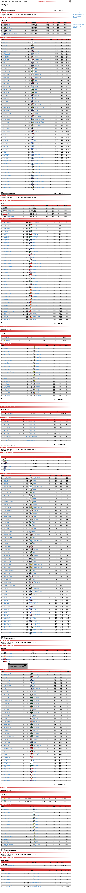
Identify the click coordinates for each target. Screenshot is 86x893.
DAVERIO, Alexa (7, 483)
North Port (9, 30)
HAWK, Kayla (6, 682)
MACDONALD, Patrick (7, 89)
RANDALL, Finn (6, 75)
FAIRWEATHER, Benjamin (8, 133)
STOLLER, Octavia (7, 603)
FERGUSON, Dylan (7, 181)
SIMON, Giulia (6, 623)
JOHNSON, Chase (7, 272)
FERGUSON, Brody (7, 182)
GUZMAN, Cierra (7, 590)
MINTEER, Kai (6, 239)
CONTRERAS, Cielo (7, 507)
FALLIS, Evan (6, 275)
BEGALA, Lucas (6, 48)
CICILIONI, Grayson (7, 44)
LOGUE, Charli (7, 556)
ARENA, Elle (6, 543)
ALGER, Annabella (7, 505)
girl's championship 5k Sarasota (78, 19)
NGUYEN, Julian (6, 167)
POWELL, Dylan (6, 154)
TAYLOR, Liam (6, 390)
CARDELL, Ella (7, 538)
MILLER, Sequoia (7, 131)
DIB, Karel (6, 553)
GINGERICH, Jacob (7, 439)
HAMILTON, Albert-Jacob (8, 302)
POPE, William (6, 304)
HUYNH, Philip (6, 305)
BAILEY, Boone (6, 125)
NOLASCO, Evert (7, 384)
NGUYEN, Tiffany (7, 596)
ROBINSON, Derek (7, 222)
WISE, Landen (6, 42)
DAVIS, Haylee (6, 522)
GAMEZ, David (6, 242)
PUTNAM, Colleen (7, 555)
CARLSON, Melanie (7, 685)
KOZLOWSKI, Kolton (7, 160)
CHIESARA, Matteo (7, 425)
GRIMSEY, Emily (7, 608)
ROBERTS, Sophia (7, 575)
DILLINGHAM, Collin (7, 53)
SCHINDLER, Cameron (8, 266)
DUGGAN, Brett (6, 56)
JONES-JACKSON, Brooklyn (9, 570)
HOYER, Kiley (6, 686)
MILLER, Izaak (6, 74)
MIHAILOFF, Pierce (7, 107)
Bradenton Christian (10, 216)
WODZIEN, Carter (7, 172)
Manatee (8, 214)
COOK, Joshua (6, 295)
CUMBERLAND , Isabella (8, 689)
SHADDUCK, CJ (7, 381)
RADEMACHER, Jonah (8, 293)
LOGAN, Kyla (6, 519)
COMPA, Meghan (7, 594)
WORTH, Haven (7, 602)
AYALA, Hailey (6, 532)
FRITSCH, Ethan (6, 140)
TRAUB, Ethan (6, 142)
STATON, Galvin (7, 286)
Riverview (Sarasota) (11, 28)
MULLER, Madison (7, 477)
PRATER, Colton (7, 237)
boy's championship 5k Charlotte (78, 14)
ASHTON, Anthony (7, 278)
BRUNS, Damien (6, 127)
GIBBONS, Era (7, 540)
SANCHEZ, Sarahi (7, 564)
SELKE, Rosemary (7, 490)
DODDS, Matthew (7, 421)
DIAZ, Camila (6, 629)
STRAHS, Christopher (7, 175)
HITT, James (6, 383)
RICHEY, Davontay (7, 119)
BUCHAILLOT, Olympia (8, 537)
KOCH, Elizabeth (7, 630)
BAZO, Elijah (6, 233)
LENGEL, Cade (6, 77)
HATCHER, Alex (6, 185)
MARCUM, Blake (6, 110)
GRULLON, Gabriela (7, 626)
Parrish (8, 208)
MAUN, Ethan (6, 169)
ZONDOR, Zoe (6, 489)
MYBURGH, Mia (7, 496)
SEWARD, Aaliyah (7, 567)
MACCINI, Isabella (7, 680)
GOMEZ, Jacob (6, 236)
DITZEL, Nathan (6, 307)
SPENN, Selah (6, 529)
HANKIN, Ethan (6, 130)
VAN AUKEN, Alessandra (8, 593)
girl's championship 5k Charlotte (78, 24)
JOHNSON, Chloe (7, 508)
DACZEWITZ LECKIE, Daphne (9, 585)
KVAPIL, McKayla (7, 679)
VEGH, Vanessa (7, 528)
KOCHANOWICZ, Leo (7, 136)
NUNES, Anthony (7, 369)
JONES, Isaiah (6, 122)
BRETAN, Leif (6, 359)
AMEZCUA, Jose (6, 152)
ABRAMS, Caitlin (7, 541)
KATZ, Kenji (6, 101)
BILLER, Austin (6, 41)
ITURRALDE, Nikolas (7, 440)
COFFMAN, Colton (7, 392)
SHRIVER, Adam (6, 163)
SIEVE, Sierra (6, 502)
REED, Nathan (6, 299)
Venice (8, 27)
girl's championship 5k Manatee (78, 22)
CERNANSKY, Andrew (7, 71)
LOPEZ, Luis (6, 357)
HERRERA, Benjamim (7, 113)
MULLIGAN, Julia (7, 674)
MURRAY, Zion (6, 139)
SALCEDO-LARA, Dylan (8, 360)
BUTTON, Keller (6, 157)
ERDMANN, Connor (7, 254)
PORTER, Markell (7, 161)
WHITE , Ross (6, 257)
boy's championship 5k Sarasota (78, 9)
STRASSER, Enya (7, 579)
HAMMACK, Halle (7, 558)
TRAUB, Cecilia (7, 599)
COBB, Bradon (6, 363)
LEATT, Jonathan (7, 225)
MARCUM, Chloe (7, 573)
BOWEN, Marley (7, 498)
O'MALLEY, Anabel (7, 587)
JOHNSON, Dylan (7, 227)
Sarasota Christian (34, 98)
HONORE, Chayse (7, 395)
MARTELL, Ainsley (7, 617)
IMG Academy (10, 413)
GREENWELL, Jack (7, 86)
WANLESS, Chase (7, 164)
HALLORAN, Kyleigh (7, 673)
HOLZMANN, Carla (7, 605)
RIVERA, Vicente (7, 230)
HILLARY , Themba (7, 65)
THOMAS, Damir (7, 387)
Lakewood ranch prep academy (31, 436)
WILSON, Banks (7, 289)
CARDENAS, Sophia (8, 510)
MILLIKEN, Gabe (6, 98)
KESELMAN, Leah (7, 582)
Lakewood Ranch (10, 207)
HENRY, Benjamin (7, 428)
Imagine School (10, 34)
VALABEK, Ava (7, 578)
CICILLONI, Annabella (8, 493)
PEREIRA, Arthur (6, 128)
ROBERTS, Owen (7, 386)
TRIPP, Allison (6, 691)
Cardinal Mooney (10, 31)
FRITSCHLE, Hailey (7, 535)
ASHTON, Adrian (7, 245)
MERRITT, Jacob (7, 366)
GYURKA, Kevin (6, 47)
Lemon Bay (8, 337)
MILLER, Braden (6, 80)
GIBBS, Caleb (6, 248)
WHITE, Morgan (7, 504)
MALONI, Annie (7, 544)
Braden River (9, 211)
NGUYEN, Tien (6, 146)
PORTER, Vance (7, 243)
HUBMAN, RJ (6, 155)
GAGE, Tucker (6, 317)
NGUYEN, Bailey (6, 184)
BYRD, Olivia (6, 614)
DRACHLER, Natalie (7, 620)
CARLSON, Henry (7, 427)
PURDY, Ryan (6, 51)
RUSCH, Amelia (7, 499)
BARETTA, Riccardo (7, 263)
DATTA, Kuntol (6, 179)
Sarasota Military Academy (12, 33)
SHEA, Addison (6, 677)
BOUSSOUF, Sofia (7, 486)
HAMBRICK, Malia (7, 478)
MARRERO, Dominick (7, 187)
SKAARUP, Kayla (7, 549)
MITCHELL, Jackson (7, 81)
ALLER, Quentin (6, 292)
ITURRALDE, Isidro (7, 54)
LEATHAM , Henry (7, 313)
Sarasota (8, 24)
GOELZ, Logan (6, 240)
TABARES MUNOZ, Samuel (9, 311)
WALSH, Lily (6, 552)
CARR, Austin (6, 224)
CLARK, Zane (6, 137)
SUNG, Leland (6, 389)
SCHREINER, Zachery (7, 57)
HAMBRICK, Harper (7, 561)
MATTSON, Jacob (7, 231)
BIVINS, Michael (7, 249)
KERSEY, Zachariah (7, 261)
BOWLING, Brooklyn (7, 624)
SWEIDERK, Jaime (7, 492)
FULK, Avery (6, 95)
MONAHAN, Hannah (7, 632)
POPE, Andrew (6, 316)
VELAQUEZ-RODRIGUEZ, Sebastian (10, 50)
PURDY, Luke (6, 78)
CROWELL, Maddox (7, 365)
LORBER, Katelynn (7, 591)
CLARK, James (6, 281)
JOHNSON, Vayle (7, 228)
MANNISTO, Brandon (7, 374)
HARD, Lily (6, 588)
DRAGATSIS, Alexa (7, 606)
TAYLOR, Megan (7, 495)
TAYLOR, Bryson (6, 116)
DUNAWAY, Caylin (7, 683)
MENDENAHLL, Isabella (8, 501)
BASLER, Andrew (7, 149)
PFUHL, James (6, 422)
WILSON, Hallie (6, 688)
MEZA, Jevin (6, 62)
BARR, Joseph (6, 252)
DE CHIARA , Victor (7, 436)
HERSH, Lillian (6, 611)
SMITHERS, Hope (7, 615)
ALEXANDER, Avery (7, 158)
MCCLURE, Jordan (7, 246)
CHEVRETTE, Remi (7, 618)
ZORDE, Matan (6, 59)
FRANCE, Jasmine (7, 516)
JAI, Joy (5, 627)
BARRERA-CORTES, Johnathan (9, 372)
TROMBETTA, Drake (7, 296)
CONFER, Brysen (7, 393)
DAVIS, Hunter (6, 69)
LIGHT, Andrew (6, 151)
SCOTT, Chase (6, 104)
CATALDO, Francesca (8, 633)
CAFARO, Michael (7, 375)
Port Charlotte (8, 339)
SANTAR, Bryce (6, 66)
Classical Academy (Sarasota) (40, 121)
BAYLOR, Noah (6, 255)
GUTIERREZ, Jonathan (8, 176)
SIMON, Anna (6, 600)
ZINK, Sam (6, 258)
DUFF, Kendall (6, 621)
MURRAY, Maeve (7, 550)
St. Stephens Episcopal (11, 210)
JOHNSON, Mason (7, 319)
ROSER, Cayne (6, 84)
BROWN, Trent (6, 118)
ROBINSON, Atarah (7, 484)
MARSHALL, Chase (7, 72)
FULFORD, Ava (7, 581)
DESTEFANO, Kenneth (8, 251)
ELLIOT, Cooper (7, 351)
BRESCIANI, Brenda (7, 527)
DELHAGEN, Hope (7, 546)
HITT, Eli (5, 284)
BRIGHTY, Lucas (7, 424)
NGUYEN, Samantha (8, 576)
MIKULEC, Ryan (7, 290)
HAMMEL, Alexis (7, 547)
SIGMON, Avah (7, 612)
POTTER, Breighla (7, 525)
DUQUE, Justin (6, 83)
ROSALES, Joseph (7, 267)
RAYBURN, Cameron (7, 269)
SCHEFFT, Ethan (7, 314)
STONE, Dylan (6, 287)
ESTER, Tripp (6, 178)
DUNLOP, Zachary (7, 92)
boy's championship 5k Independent (77, 17)
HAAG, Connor (6, 301)
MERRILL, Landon (7, 143)
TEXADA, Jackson (7, 431)
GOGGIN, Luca (7, 597)
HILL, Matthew (6, 63)
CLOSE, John (6, 145)
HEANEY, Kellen (6, 134)
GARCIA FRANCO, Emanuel (9, 371)
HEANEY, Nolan (6, 60)
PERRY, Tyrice (6, 362)
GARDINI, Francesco (7, 173)
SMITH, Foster (6, 264)
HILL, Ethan (6, 166)
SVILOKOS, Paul (6, 45)
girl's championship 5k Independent (77, 27)
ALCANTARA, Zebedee (8, 87)
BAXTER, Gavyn (7, 380)
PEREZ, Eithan (6, 433)
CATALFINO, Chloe (7, 534)
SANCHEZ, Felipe (7, 308)
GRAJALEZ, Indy (7, 480)
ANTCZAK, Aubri (7, 481)
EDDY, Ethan (6, 437)
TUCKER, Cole (6, 148)
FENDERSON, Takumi (7, 115)
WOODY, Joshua (6, 68)
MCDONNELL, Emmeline (8, 531)
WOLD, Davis (6, 124)
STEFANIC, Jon (6, 310)
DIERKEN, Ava (6, 609)
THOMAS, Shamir (7, 368)
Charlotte (8, 340)
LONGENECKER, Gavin (8, 121)
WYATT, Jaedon (6, 298)
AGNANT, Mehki (7, 377)
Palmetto (8, 213)
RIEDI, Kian (6, 234)
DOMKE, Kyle (6, 348)
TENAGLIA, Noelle (7, 487)
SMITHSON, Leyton (7, 378)
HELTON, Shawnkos (7, 260)
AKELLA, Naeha (6, 676)
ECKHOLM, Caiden (7, 354)
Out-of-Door (9, 25)
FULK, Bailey (6, 513)
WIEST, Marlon (6, 430)
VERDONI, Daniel (7, 170)
